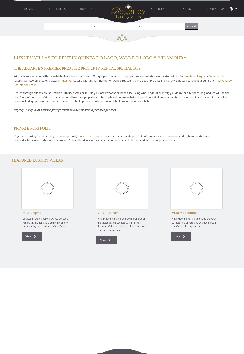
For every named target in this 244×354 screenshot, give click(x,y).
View (31, 236)
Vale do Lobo (217, 76)
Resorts (86, 8)
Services (157, 8)
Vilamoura (67, 80)
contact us (84, 136)
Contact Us (216, 8)
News (187, 8)
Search (192, 26)
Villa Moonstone (196, 188)
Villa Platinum (122, 188)
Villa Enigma (47, 188)
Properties (57, 8)
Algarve (219, 80)
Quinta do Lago (193, 76)
